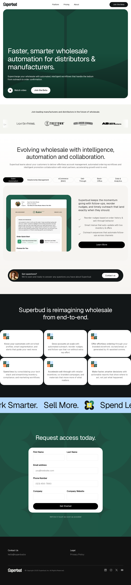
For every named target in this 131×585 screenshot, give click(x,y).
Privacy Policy (77, 554)
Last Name (72, 457)
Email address (40, 470)
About (76, 4)
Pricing (66, 4)
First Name (38, 457)
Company (37, 496)
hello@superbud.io (17, 554)
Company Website (75, 496)
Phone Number (40, 483)
